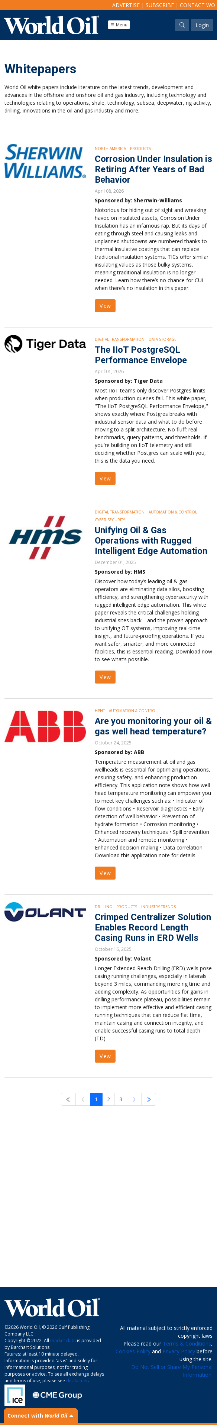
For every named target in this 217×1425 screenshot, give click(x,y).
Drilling (103, 906)
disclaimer (77, 1380)
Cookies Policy (133, 1351)
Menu (118, 25)
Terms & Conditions (187, 1343)
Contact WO (197, 5)
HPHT (100, 710)
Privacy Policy (178, 1351)
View (105, 305)
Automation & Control (173, 512)
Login (202, 25)
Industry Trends (158, 906)
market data (63, 1340)
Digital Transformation (120, 339)
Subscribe (160, 5)
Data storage (162, 339)
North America (110, 148)
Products (140, 148)
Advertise (126, 5)
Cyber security (110, 519)
